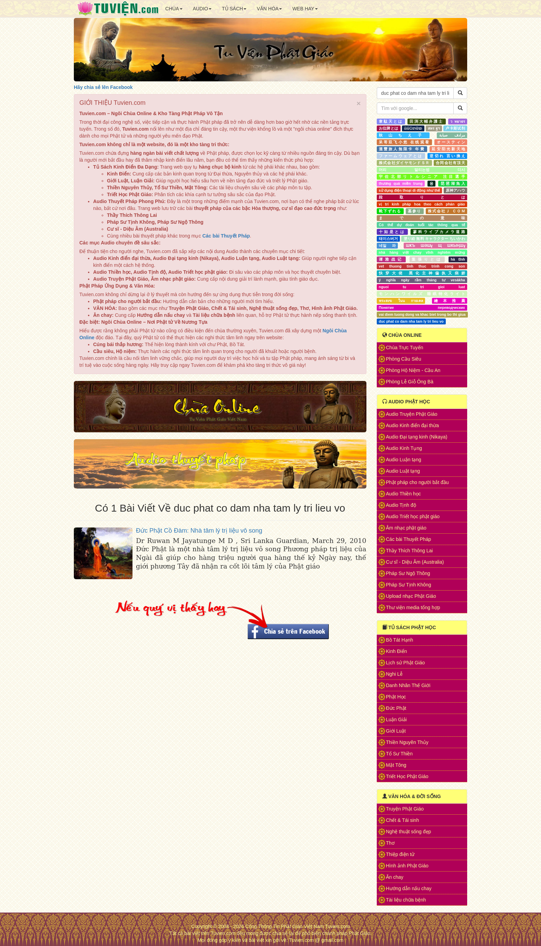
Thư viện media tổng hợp (413, 607)
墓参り (414, 211)
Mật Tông (396, 765)
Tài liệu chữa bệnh (406, 900)
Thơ (390, 843)
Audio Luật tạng (403, 471)
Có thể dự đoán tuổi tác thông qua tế (422, 225)
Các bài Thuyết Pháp (408, 539)
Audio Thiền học (403, 493)
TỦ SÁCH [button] (234, 8)
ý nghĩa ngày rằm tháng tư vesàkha (422, 280)
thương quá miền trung (401, 183)
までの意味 (422, 218)
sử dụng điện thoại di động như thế (409, 190)
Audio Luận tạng (403, 459)
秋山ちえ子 (403, 135)
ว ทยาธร (457, 121)
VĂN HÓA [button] (269, 8)
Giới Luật (396, 731)
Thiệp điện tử (400, 854)
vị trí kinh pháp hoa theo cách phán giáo (422, 204)
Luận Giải (396, 719)
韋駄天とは (391, 121)
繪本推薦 (449, 301)
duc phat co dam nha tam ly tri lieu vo (411, 321)
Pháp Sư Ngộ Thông (408, 573)
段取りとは (422, 197)
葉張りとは (427, 259)
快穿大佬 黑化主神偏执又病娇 (422, 273)
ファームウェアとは (401, 156)
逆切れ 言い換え (447, 156)
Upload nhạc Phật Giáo (411, 596)
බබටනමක (413, 128)
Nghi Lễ (394, 674)
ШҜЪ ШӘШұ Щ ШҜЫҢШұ (435, 245)
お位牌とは (389, 128)
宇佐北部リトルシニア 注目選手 (422, 176)
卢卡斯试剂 (455, 128)
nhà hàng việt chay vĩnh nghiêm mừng (422, 252)
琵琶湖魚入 (453, 183)
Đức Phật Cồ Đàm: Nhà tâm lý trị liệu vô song (199, 530)
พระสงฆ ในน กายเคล (401, 301)
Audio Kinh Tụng (404, 448)
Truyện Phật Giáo (405, 809)
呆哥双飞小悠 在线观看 (404, 142)
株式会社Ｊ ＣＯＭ (446, 211)
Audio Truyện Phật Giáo (411, 414)
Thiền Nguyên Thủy (407, 742)
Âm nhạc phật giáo (406, 528)
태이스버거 (388, 238)
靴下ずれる (390, 211)
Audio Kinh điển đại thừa (412, 425)
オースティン (451, 142)
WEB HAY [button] (305, 8)
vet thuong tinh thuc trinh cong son (422, 266)
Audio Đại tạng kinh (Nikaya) (416, 437)
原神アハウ (455, 190)
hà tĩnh (458, 259)
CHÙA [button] (174, 8)
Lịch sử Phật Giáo (405, 662)
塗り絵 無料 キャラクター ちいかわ (434, 238)
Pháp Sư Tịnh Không (408, 584)
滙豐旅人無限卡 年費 (402, 149)
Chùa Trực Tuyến (404, 347)
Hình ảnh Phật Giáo (407, 865)
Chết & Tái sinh (402, 820)
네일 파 (387, 245)
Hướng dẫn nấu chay (409, 888)
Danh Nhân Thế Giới (408, 685)
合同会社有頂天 (450, 163)
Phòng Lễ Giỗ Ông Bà (409, 381)
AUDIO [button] (202, 8)
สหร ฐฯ (434, 128)
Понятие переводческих (422, 307)
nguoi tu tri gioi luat (422, 287)
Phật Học (396, 697)
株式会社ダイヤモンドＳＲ (404, 163)
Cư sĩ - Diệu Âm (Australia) (415, 562)
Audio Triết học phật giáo (413, 516)
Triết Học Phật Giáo (407, 776)
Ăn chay (395, 877)
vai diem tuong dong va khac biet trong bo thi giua (422, 314)
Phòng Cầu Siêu (403, 359)
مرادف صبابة (452, 135)
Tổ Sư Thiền (399, 753)
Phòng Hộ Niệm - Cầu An (413, 370)
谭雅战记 (391, 259)
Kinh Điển (396, 651)
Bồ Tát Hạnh (399, 640)
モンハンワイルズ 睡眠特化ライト (422, 294)
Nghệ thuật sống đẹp (408, 831)
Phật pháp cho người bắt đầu (417, 482)
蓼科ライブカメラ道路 (439, 232)
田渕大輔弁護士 (426, 121)
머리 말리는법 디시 (422, 170)
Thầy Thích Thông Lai (409, 550)
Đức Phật (396, 708)
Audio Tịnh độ (401, 505)
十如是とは (392, 232)
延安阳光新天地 (448, 149)
